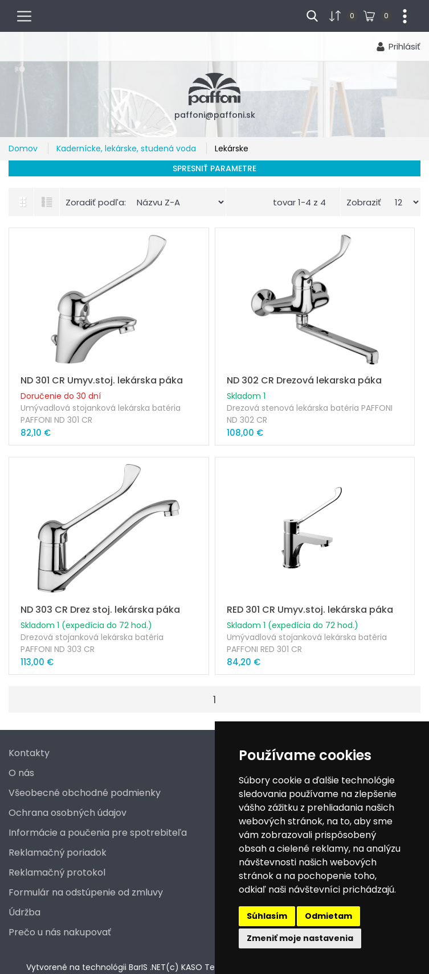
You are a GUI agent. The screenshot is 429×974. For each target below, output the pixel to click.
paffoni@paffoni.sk (214, 115)
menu (29, 14)
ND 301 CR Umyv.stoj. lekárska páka (102, 380)
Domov (24, 148)
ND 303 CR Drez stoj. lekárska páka (100, 609)
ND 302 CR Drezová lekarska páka (304, 380)
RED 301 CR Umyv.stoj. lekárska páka (310, 609)
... (400, 14)
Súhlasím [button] (267, 916)
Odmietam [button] (328, 916)
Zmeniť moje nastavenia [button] (300, 938)
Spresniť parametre (214, 168)
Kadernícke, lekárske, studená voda (127, 148)
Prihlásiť (404, 46)
